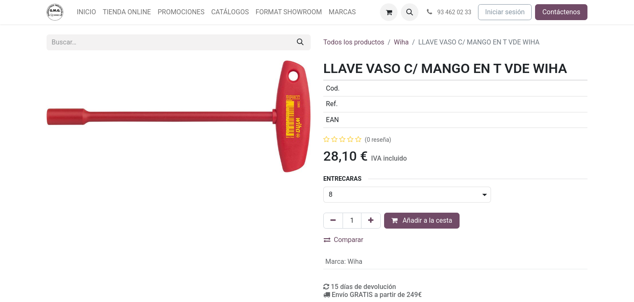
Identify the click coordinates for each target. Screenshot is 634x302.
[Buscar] (300, 42)
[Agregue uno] (371, 221)
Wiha (401, 42)
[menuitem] (86, 12)
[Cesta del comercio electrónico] (389, 12)
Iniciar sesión (505, 12)
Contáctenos (561, 12)
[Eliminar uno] (333, 221)
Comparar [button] (344, 240)
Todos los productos (354, 42)
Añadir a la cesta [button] (421, 220)
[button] (409, 12)
